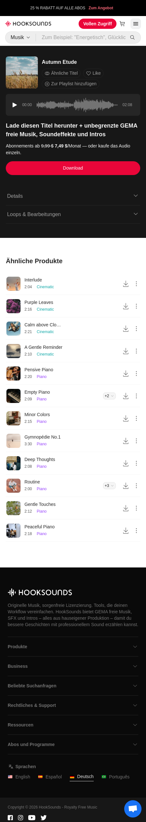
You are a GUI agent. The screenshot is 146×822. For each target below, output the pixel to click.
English (19, 777)
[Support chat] (133, 809)
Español (50, 777)
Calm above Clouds (43, 324)
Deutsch (82, 776)
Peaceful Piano (39, 526)
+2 (109, 396)
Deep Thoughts (39, 459)
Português (115, 777)
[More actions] (136, 284)
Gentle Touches (40, 504)
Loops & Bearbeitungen (73, 214)
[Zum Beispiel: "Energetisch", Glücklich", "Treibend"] (81, 37)
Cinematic (45, 287)
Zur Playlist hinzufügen (71, 84)
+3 (109, 485)
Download (73, 168)
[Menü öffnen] (136, 24)
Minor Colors (37, 414)
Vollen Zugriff (97, 23)
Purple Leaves (38, 302)
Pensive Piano (38, 369)
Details (73, 195)
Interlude (33, 279)
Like (93, 73)
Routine (32, 481)
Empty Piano (37, 392)
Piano (42, 376)
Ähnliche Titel (61, 73)
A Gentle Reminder (43, 347)
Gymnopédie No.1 (42, 437)
